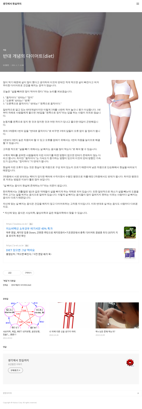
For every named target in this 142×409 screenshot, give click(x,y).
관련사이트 (7, 393)
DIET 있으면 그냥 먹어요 (20, 250)
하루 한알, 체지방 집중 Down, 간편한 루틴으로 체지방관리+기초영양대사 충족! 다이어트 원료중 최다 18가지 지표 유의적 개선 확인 (62, 234)
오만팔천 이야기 (15, 364)
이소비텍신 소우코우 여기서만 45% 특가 (29, 228)
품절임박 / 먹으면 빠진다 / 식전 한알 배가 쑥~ (29, 254)
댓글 (5, 346)
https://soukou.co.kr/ (17, 224)
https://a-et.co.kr (15, 245)
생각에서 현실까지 (12, 3)
